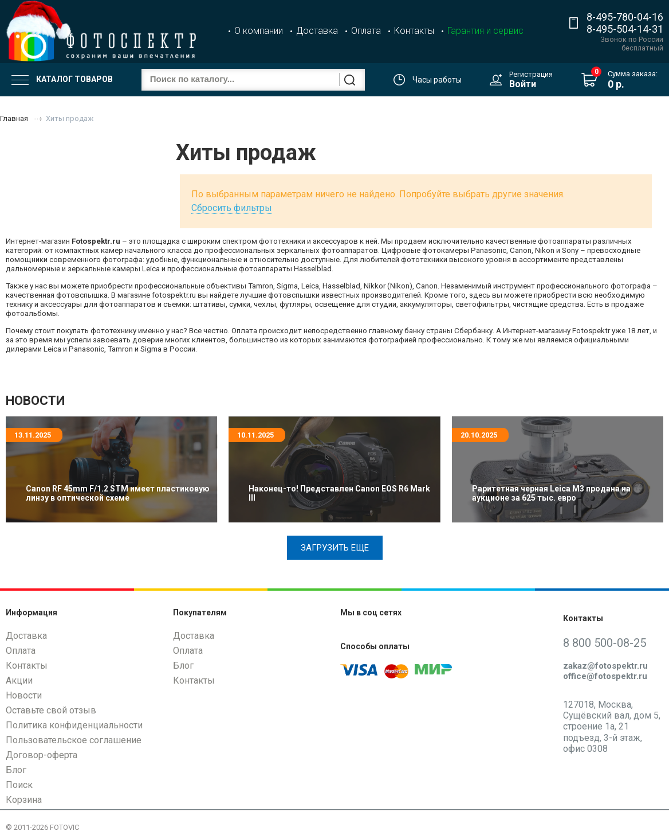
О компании (258, 30)
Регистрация (531, 74)
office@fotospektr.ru (605, 676)
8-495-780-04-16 (625, 17)
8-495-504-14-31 (625, 29)
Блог (16, 769)
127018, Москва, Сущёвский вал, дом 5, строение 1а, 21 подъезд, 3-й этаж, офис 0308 (611, 726)
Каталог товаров (62, 80)
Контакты (414, 30)
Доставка (317, 30)
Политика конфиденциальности (74, 725)
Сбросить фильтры (231, 207)
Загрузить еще (335, 548)
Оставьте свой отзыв (51, 710)
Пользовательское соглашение (73, 740)
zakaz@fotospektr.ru (605, 666)
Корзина (24, 799)
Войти (522, 84)
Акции (19, 680)
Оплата (366, 30)
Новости (24, 695)
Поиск (19, 784)
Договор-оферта (41, 755)
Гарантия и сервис (485, 30)
